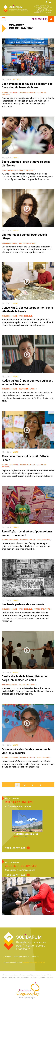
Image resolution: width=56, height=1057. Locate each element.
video (15, 231)
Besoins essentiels (10, 92)
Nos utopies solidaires (26, 833)
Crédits (35, 957)
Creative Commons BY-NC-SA (34, 962)
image (16, 158)
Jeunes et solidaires (21, 866)
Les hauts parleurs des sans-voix (23, 604)
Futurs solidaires (19, 802)
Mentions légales (21, 957)
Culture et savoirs (24, 170)
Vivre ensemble (8, 170)
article (17, 80)
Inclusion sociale (27, 92)
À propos (7, 957)
